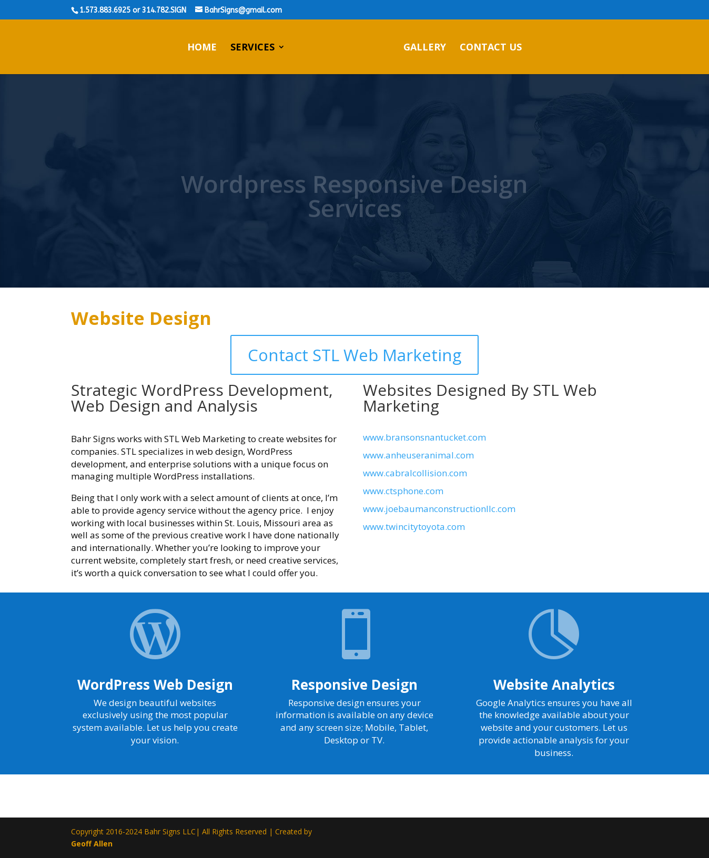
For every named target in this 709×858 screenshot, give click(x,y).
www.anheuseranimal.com (418, 455)
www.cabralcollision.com (415, 473)
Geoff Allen (92, 844)
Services (252, 48)
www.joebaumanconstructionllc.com (439, 509)
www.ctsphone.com (403, 491)
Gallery (424, 48)
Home (202, 48)
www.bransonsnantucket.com (424, 437)
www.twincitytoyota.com (414, 526)
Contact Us (491, 48)
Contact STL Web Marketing (354, 355)
